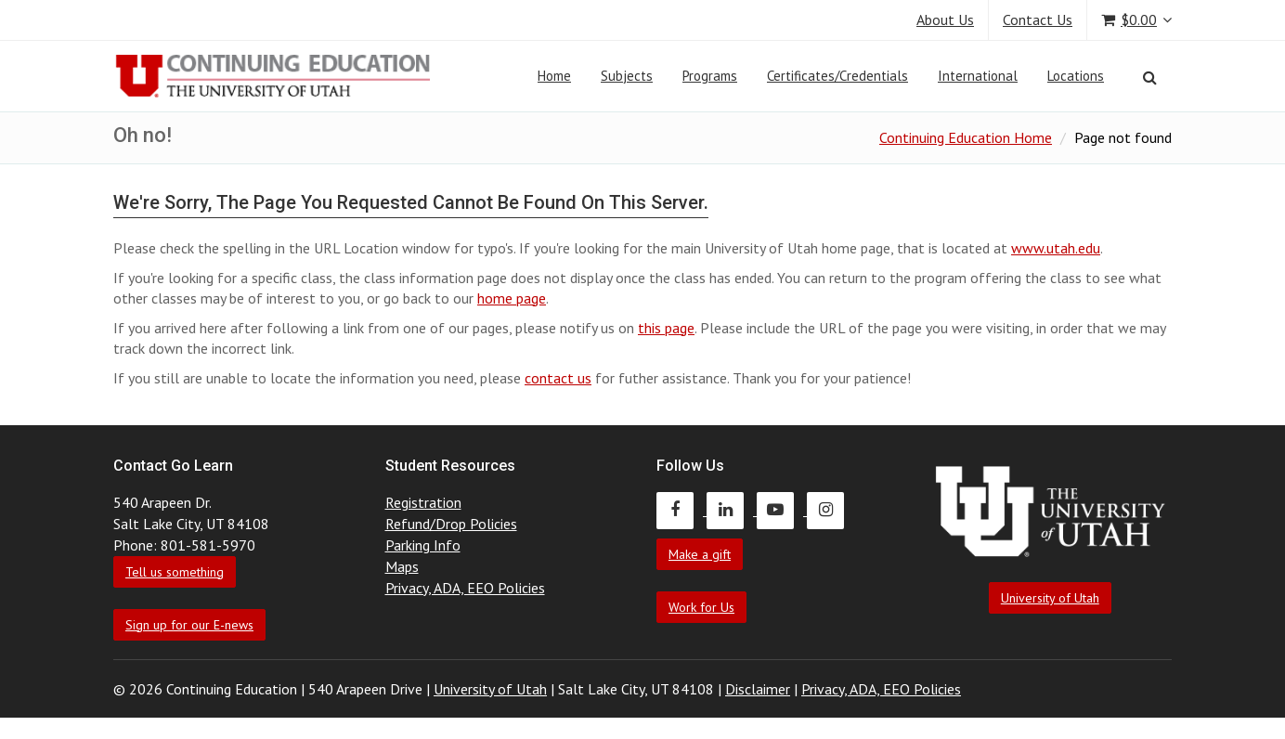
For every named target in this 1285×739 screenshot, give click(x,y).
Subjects (627, 75)
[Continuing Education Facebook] (681, 509)
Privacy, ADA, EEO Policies (465, 587)
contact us (558, 378)
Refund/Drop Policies (451, 523)
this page (666, 327)
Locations (1075, 75)
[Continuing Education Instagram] (830, 509)
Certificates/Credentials (837, 75)
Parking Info (423, 545)
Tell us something (174, 572)
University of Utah (1050, 598)
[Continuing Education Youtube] (782, 509)
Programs (709, 75)
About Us (945, 19)
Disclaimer (757, 689)
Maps (402, 566)
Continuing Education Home (965, 137)
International (978, 75)
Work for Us (701, 607)
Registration (423, 502)
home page (511, 298)
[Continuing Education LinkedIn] (732, 509)
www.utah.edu (1055, 248)
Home (554, 75)
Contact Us (1037, 19)
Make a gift (699, 554)
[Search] (1150, 77)
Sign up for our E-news (189, 624)
